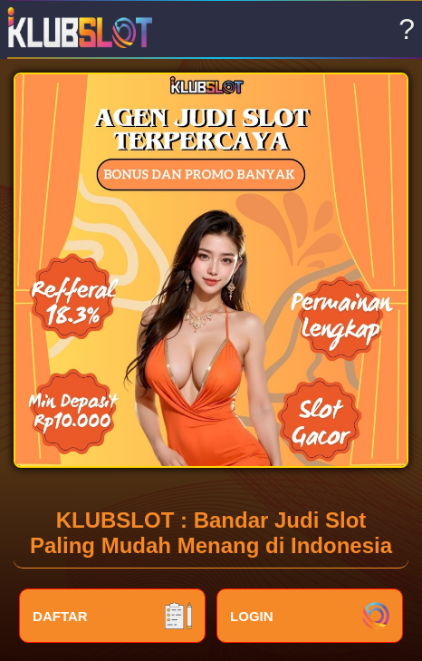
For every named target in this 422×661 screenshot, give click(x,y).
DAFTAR (112, 615)
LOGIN (309, 615)
